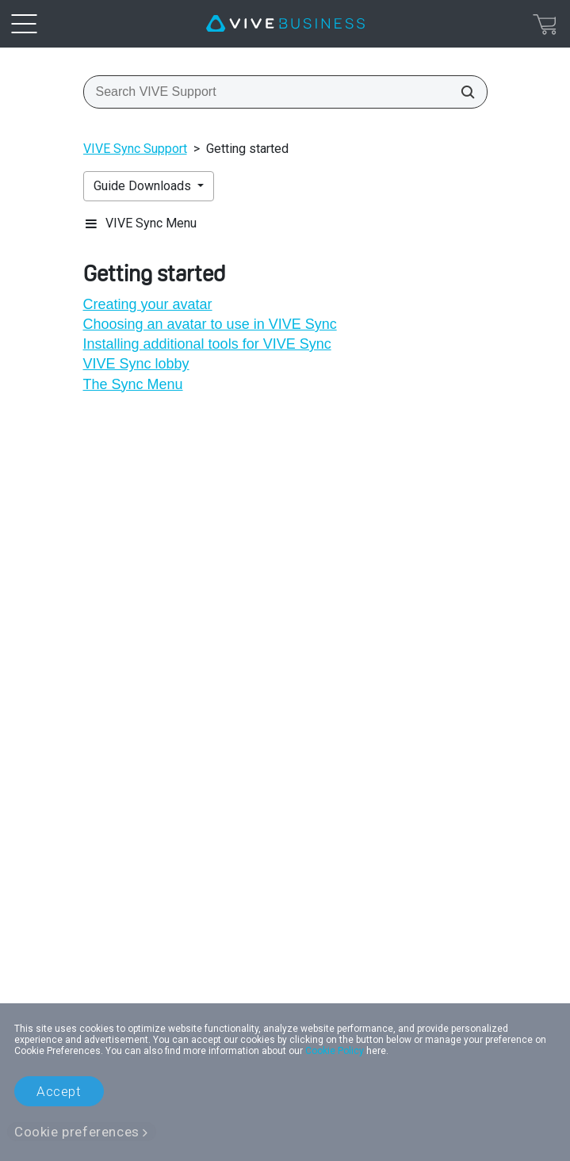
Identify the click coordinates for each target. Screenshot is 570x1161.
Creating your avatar (147, 304)
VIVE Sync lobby (136, 364)
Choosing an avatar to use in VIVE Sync (210, 324)
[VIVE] (285, 24)
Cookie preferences (77, 1132)
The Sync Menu (133, 384)
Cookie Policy (334, 1050)
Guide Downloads (144, 185)
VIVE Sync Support (135, 148)
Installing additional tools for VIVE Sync (207, 344)
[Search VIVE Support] (463, 92)
